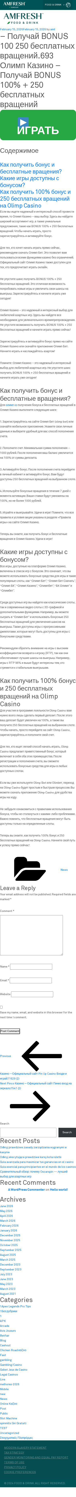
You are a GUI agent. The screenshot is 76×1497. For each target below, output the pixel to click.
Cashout (5, 1345)
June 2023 (6, 1279)
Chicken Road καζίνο (13, 1350)
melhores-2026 (9, 1384)
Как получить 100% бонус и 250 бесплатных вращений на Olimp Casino (35, 199)
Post (3, 1408)
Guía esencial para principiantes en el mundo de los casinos (38, 1167)
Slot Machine (8, 1418)
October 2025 (9, 1245)
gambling (6, 1360)
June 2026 (6, 1206)
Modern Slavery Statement (25, 1447)
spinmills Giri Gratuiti (13, 1423)
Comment (7, 911)
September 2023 (10, 1269)
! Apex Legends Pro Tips (15, 1306)
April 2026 (6, 1216)
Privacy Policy (15, 1467)
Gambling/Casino (11, 1365)
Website (5, 994)
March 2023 (7, 1289)
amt (52, 29)
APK (3, 1321)
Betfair (4, 1335)
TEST (3, 1428)
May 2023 (6, 1284)
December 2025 (10, 1235)
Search (4, 1123)
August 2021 (8, 1294)
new (2, 1394)
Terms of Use (14, 1462)
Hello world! (59, 1189)
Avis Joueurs (8, 1330)
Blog (3, 1340)
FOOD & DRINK (55, 5)
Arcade (4, 1326)
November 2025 (10, 1240)
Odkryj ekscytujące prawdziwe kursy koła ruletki (30, 1157)
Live (2, 1379)
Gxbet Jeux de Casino (13, 1369)
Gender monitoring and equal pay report (36, 1457)
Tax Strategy (14, 1452)
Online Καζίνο (8, 1403)
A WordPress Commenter (26, 1189)
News (64, 869)
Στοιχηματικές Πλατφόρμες (16, 1438)
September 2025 (10, 1250)
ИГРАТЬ (38, 127)
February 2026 (9, 1225)
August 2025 (8, 1255)
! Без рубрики (8, 1311)
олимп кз (11, 405)
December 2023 (10, 1264)
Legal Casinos (9, 1374)
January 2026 (8, 1230)
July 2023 (6, 1274)
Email (4, 980)
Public (4, 1413)
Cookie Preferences (20, 1472)
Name (4, 966)
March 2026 (7, 1220)
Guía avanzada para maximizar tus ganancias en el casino (37, 1162)
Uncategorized (9, 1433)
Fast (3, 1355)
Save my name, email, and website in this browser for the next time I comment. (36, 1015)
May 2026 (6, 1211)
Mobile (4, 1389)
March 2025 (7, 1259)
